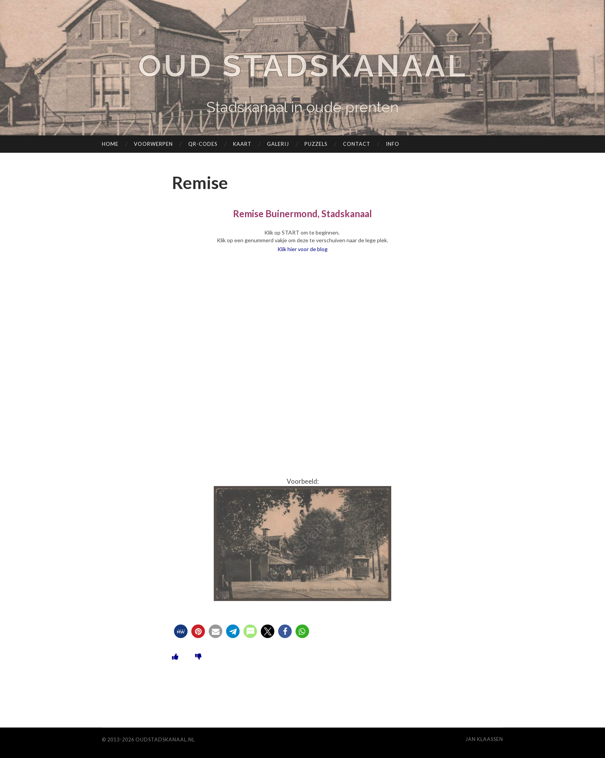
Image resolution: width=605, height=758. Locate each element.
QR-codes (203, 144)
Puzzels (316, 144)
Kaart (242, 144)
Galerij (278, 144)
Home (110, 144)
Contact (356, 144)
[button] (181, 631)
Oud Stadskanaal (302, 65)
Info (392, 144)
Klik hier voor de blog (302, 249)
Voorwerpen (153, 144)
